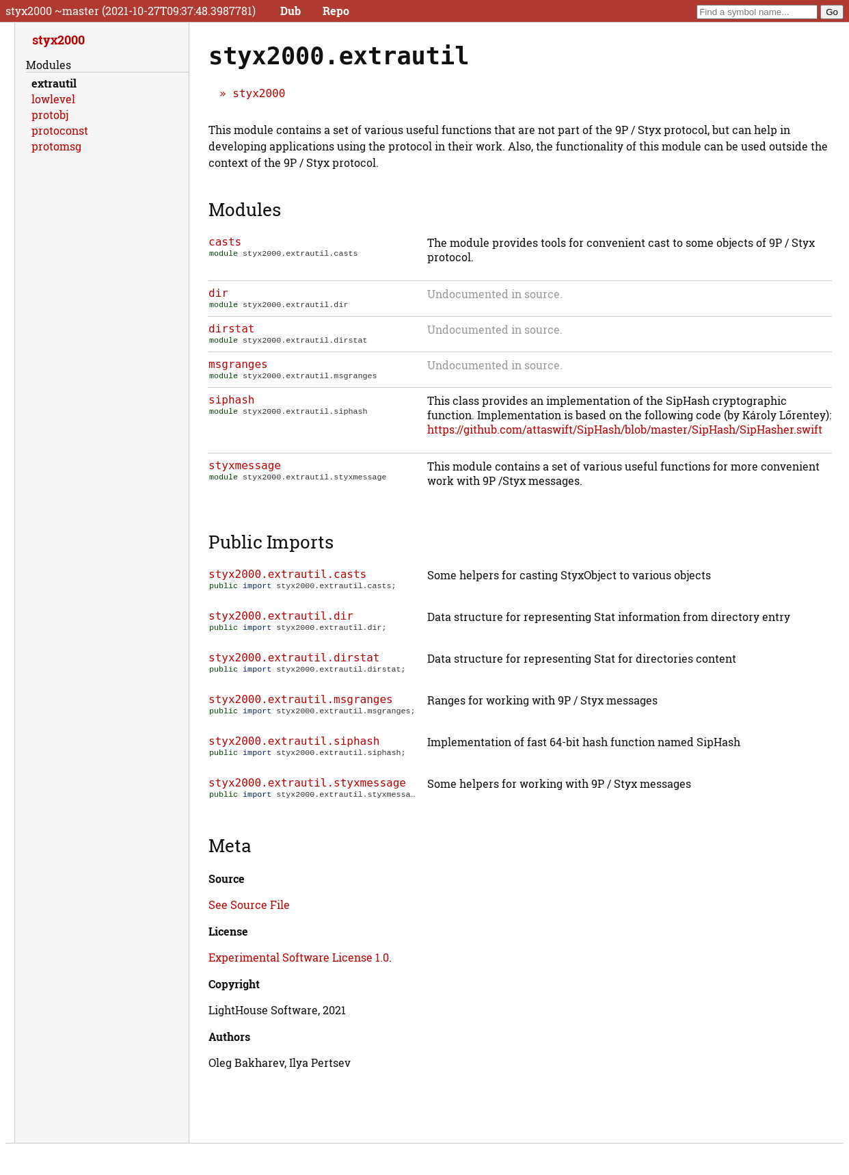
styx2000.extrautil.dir (280, 619)
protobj (49, 114)
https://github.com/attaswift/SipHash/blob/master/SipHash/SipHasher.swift (624, 433)
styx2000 (258, 93)
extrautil (54, 83)
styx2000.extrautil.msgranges (300, 703)
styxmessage (244, 469)
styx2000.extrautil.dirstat (293, 661)
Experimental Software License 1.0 (298, 961)
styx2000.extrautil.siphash (293, 745)
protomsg (56, 146)
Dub (290, 10)
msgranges (238, 366)
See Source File (249, 908)
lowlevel (53, 99)
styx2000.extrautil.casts (287, 578)
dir (218, 293)
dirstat (231, 330)
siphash (231, 403)
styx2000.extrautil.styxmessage (307, 786)
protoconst (59, 130)
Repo (336, 10)
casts (224, 241)
